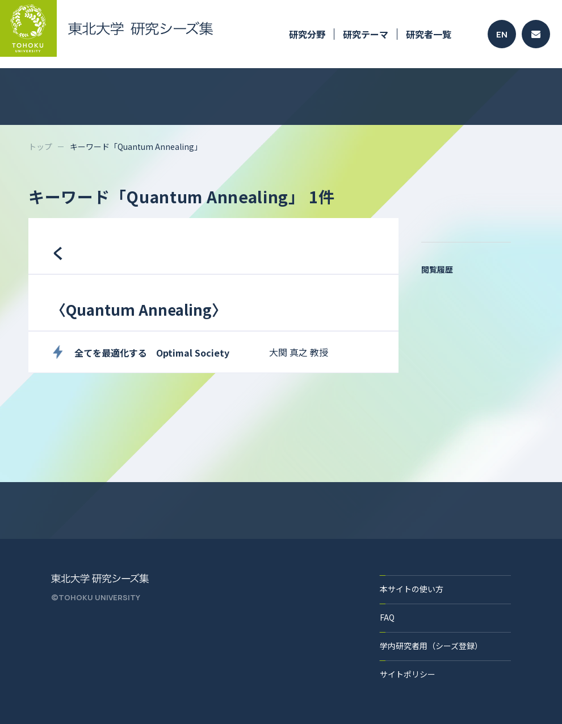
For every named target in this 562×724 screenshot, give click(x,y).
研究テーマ (365, 34)
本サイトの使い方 (411, 589)
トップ (40, 146)
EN (502, 34)
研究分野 (307, 34)
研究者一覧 (428, 34)
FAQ (387, 617)
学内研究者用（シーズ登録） (431, 645)
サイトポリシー (407, 674)
